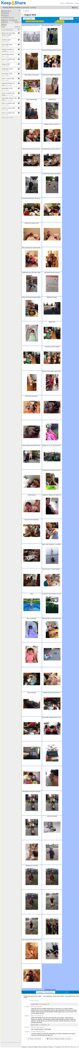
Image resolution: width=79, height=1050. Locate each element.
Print (74, 7)
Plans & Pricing (33, 1047)
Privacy (51, 1047)
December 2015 (7, 74)
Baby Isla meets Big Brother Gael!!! (8, 34)
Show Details (74, 992)
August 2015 (6, 64)
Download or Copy (50, 989)
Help (76, 3)
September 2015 (7, 69)
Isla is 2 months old (8, 113)
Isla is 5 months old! (8, 60)
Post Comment (34, 1039)
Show (17, 22)
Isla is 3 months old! (8, 104)
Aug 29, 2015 (40, 1004)
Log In (62, 3)
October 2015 (6, 40)
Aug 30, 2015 (40, 1025)
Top (76, 18)
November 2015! (7, 89)
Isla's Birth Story (7, 45)
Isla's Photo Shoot (8, 55)
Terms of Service (42, 1047)
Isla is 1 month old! (8, 79)
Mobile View (69, 3)
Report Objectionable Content (59, 1039)
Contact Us (24, 1047)
